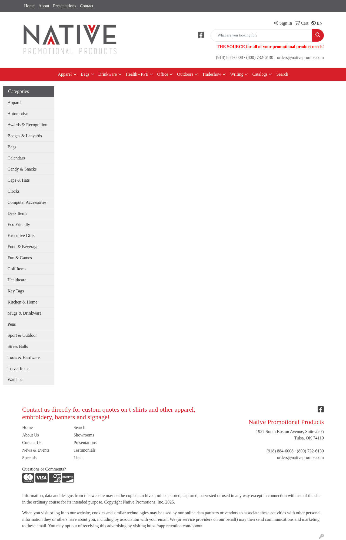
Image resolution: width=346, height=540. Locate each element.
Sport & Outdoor (22, 335)
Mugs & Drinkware (24, 313)
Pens (12, 324)
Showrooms (84, 435)
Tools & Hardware (24, 357)
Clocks (13, 191)
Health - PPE (137, 74)
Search (282, 74)
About (43, 6)
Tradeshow (211, 74)
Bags (85, 74)
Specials (29, 457)
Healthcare (17, 280)
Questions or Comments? (44, 469)
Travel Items (18, 368)
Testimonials (85, 450)
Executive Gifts (21, 235)
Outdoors (185, 74)
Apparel (65, 74)
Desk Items (17, 213)
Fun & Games (20, 257)
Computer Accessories (27, 202)
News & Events (35, 450)
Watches (15, 379)
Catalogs (259, 74)
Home (29, 6)
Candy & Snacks (22, 169)
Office (162, 74)
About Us (30, 435)
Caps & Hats (19, 180)
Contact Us (32, 442)
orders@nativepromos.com (300, 57)
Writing (236, 74)
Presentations (64, 6)
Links (78, 457)
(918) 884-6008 (229, 57)
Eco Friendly (19, 224)
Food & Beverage (23, 246)
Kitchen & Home (22, 302)
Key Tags (16, 291)
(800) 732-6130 (259, 57)
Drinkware (107, 74)
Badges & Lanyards (25, 136)
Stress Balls (18, 346)
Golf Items (17, 268)
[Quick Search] (261, 35)
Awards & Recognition (27, 124)
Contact (86, 6)
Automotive (18, 113)
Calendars (16, 158)
